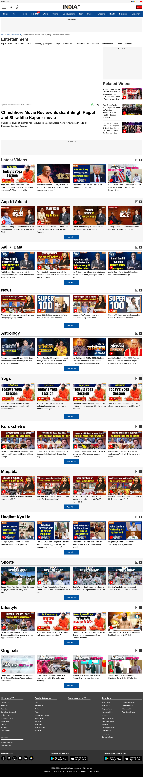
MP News (105, 715)
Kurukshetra (13, 426)
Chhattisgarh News (108, 728)
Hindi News (5, 721)
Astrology (38, 44)
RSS (97, 771)
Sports (55, 14)
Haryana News (107, 709)
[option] (18, 178)
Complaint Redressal (8, 712)
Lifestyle (101, 14)
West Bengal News (128, 712)
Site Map (47, 771)
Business (123, 14)
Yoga (58, 44)
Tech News (38, 721)
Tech (81, 14)
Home (5, 14)
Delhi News (106, 706)
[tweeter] (9, 758)
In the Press (5, 715)
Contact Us (5, 703)
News (2, 35)
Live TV (3, 724)
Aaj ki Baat (19, 44)
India (25, 14)
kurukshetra (68, 44)
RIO (91, 771)
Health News (39, 731)
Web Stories (5, 731)
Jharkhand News (107, 712)
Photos (90, 14)
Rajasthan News (127, 706)
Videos (15, 14)
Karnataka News (107, 737)
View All (71, 237)
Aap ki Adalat (6, 44)
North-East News (108, 718)
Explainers (38, 724)
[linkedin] (25, 758)
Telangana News (127, 709)
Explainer (136, 14)
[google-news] (31, 758)
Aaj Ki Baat (11, 247)
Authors (3, 728)
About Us (4, 706)
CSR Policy (83, 771)
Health (112, 14)
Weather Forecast (7, 742)
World (45, 14)
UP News (105, 724)
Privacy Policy (72, 771)
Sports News (39, 718)
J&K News (105, 734)
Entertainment (69, 14)
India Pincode (6, 745)
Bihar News (106, 703)
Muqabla (95, 44)
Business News (40, 728)
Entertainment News (42, 715)
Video (8, 35)
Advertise (4, 709)
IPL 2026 (35, 14)
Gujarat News (106, 731)
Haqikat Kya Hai (16, 517)
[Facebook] (3, 758)
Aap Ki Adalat (14, 201)
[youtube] (20, 758)
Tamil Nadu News (108, 721)
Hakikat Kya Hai (82, 44)
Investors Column (7, 718)
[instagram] (14, 758)
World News (39, 706)
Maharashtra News (128, 703)
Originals (49, 44)
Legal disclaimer (58, 771)
